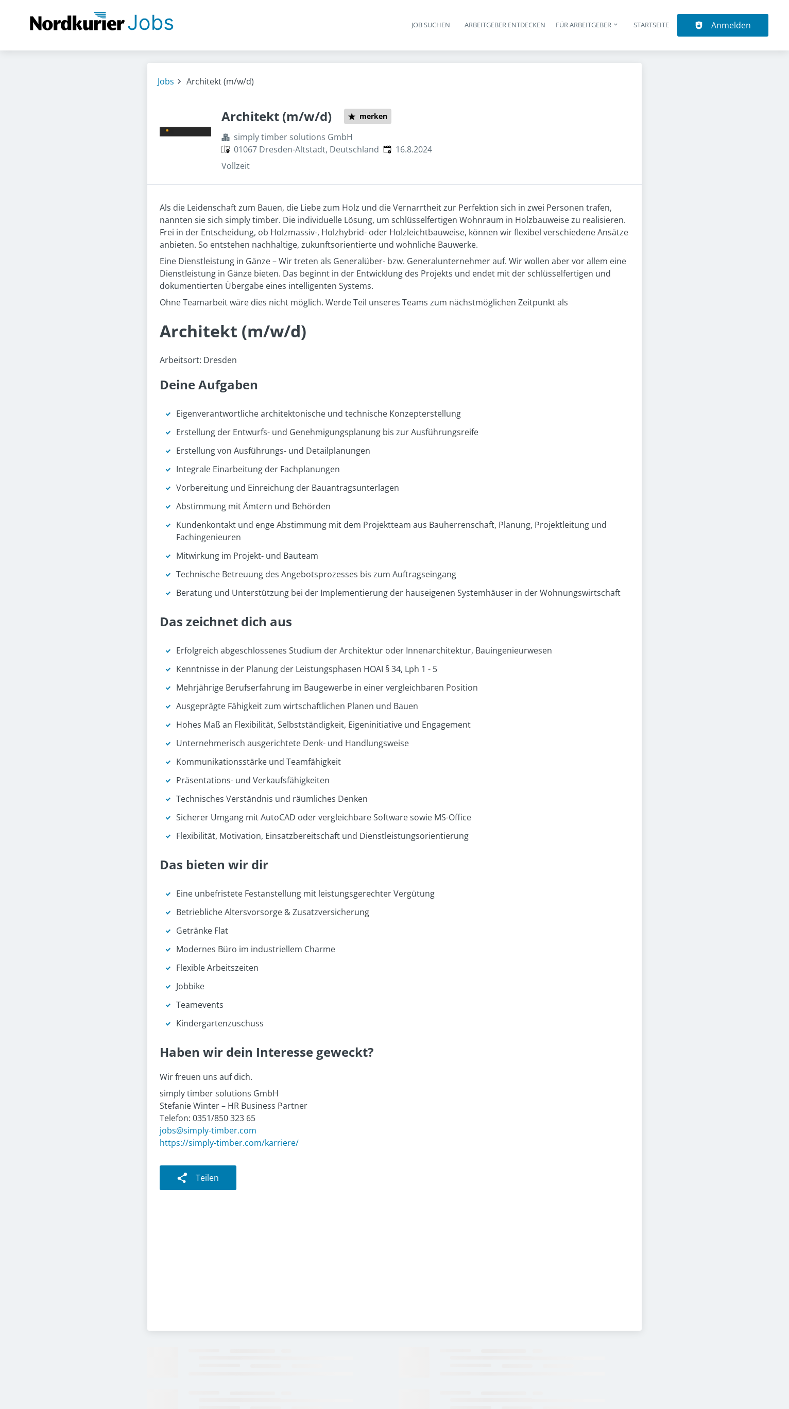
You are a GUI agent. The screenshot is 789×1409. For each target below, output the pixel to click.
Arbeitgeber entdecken (505, 24)
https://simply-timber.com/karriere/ (229, 1142)
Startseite (651, 24)
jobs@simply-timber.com (208, 1130)
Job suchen (430, 24)
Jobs (166, 81)
